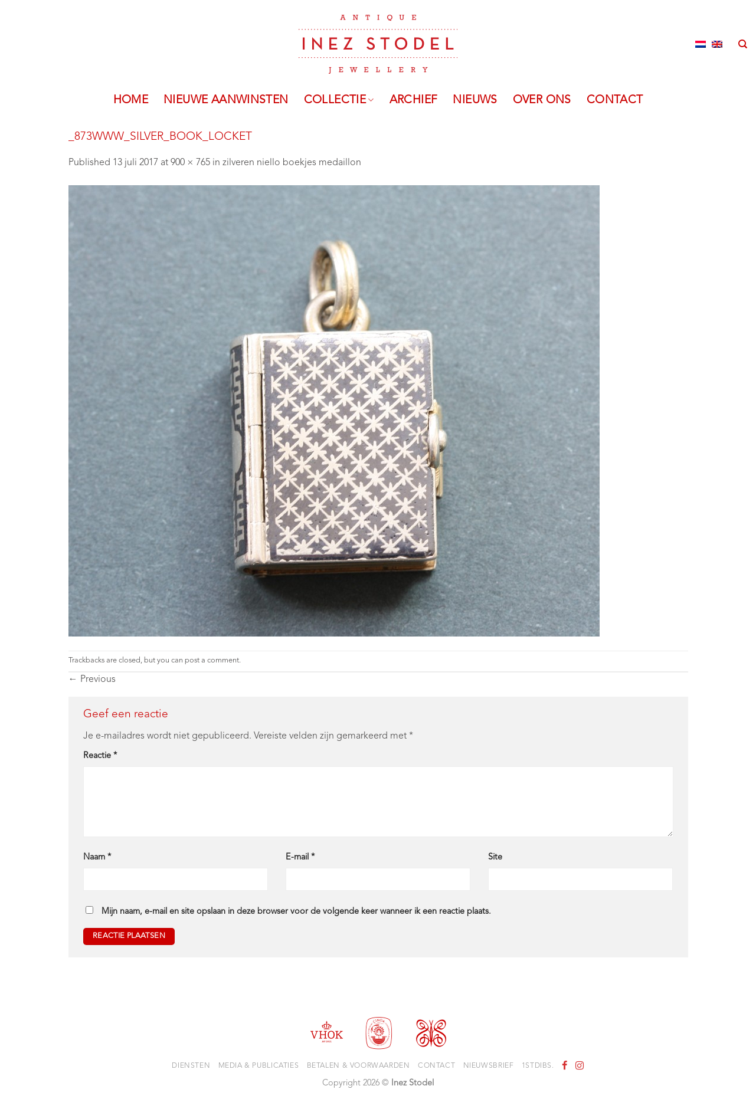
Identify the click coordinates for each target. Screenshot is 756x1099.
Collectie (339, 100)
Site (495, 857)
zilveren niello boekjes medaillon (291, 163)
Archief (414, 100)
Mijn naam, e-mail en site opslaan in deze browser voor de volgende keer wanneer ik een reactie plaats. (296, 911)
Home (131, 100)
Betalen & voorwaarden (358, 1066)
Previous (92, 679)
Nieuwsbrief (488, 1066)
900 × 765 (190, 163)
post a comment (212, 660)
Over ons (542, 100)
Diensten (191, 1066)
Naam (97, 857)
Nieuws (475, 100)
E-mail (300, 857)
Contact (615, 100)
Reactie (100, 756)
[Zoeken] (742, 44)
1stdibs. (538, 1066)
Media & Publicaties (258, 1066)
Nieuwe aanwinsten (226, 100)
